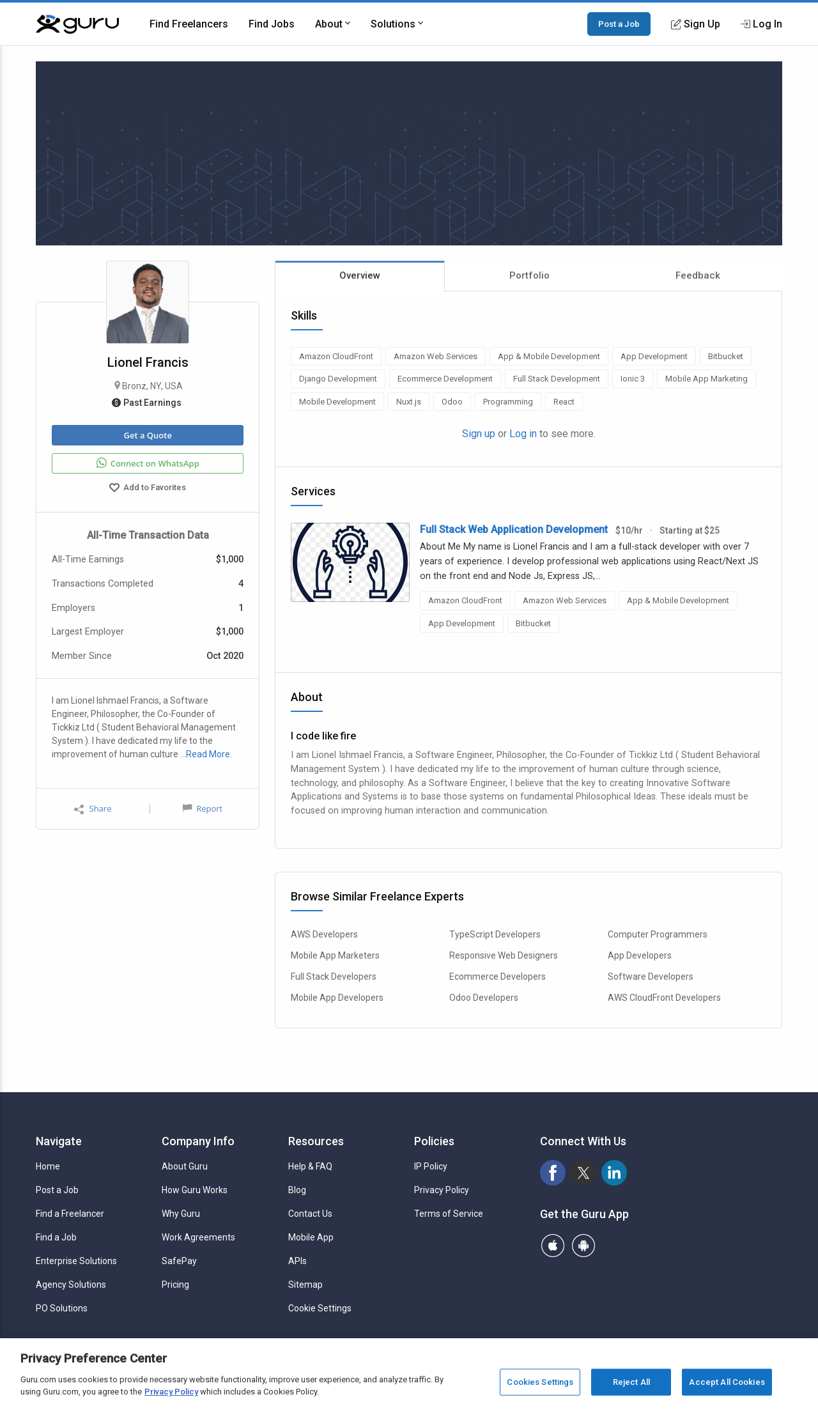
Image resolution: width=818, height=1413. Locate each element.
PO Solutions (62, 1308)
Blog (297, 1190)
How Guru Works (195, 1190)
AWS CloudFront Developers (664, 997)
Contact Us (310, 1213)
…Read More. (206, 754)
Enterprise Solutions (76, 1261)
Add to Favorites (147, 489)
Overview (359, 275)
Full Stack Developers (333, 976)
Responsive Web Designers (503, 955)
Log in (523, 434)
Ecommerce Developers (497, 976)
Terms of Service (448, 1213)
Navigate (59, 1141)
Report (202, 808)
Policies (434, 1141)
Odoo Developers (483, 997)
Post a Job (619, 24)
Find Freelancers (189, 24)
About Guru (185, 1166)
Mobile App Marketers (335, 955)
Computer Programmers (657, 934)
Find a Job (56, 1237)
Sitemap (305, 1284)
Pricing (175, 1284)
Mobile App (311, 1237)
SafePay (179, 1261)
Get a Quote (147, 435)
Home (48, 1166)
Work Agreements (198, 1237)
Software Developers (650, 976)
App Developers (640, 955)
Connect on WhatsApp (147, 463)
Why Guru (181, 1213)
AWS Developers (324, 934)
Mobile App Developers (337, 997)
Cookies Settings (540, 1382)
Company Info (198, 1141)
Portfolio (529, 275)
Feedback (697, 275)
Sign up (478, 434)
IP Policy (430, 1166)
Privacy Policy (441, 1190)
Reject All (631, 1382)
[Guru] (77, 24)
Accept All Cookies (726, 1382)
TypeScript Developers (495, 934)
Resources (316, 1141)
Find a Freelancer (70, 1213)
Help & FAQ (310, 1166)
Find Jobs (272, 24)
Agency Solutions (71, 1284)
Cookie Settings (319, 1308)
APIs (297, 1261)
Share (92, 809)
